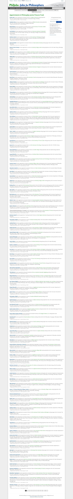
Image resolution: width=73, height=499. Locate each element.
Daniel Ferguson (13, 299)
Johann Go (12, 180)
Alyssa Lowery (13, 368)
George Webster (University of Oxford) (18, 344)
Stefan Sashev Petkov (14, 308)
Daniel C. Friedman (13, 244)
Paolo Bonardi (12, 316)
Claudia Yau (12, 326)
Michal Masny (12, 26)
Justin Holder (12, 241)
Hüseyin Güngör (13, 403)
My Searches (32, 8)
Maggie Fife (12, 412)
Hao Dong (12, 253)
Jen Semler (12, 52)
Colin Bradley (12, 96)
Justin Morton (12, 140)
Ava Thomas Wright (14, 281)
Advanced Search (53, 21)
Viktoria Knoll (12, 335)
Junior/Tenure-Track (32, 10)
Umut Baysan (12, 445)
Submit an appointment (49, 10)
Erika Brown (12, 122)
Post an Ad (23, 8)
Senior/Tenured (24, 10)
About (39, 8)
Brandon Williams (13, 426)
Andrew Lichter (13, 111)
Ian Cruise (12, 249)
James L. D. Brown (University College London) (19, 389)
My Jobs (27, 8)
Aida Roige (12, 416)
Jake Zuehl (12, 189)
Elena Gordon (12, 350)
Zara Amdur (12, 258)
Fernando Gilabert (13, 477)
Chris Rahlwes (12, 116)
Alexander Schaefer (14, 168)
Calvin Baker (12, 158)
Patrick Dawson (13, 71)
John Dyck (12, 450)
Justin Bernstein (13, 135)
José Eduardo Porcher (14, 304)
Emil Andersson (13, 194)
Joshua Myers (12, 126)
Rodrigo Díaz (12, 185)
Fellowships (39, 10)
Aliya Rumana (12, 383)
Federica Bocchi (13, 227)
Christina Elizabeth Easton (15, 393)
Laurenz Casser (13, 163)
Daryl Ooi (11, 66)
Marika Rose (12, 459)
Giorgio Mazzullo (13, 287)
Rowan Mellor (12, 86)
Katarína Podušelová (14, 468)
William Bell (12, 56)
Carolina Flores (13, 223)
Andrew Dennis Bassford (15, 454)
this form (56, 28)
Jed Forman (12, 62)
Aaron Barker (12, 176)
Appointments (12, 8)
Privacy (42, 496)
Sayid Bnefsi (12, 422)
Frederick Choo (13, 22)
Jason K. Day (12, 291)
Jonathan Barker (13, 263)
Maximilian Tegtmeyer (14, 473)
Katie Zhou (12, 77)
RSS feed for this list (53, 34)
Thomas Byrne (13, 92)
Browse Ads (18, 8)
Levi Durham (12, 31)
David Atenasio (13, 440)
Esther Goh (12, 17)
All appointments (18, 10)
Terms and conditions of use (35, 496)
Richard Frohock (13, 321)
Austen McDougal (13, 236)
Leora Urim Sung (13, 330)
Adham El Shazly (13, 81)
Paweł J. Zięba (12, 354)
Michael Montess (13, 275)
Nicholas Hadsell (13, 215)
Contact (43, 8)
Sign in (62, 0)
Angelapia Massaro (14, 101)
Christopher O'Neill (13, 219)
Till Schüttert (12, 272)
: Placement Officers (36, 11)
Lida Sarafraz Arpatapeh (15, 267)
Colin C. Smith (12, 131)
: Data (56, 10)
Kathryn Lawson (13, 37)
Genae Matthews (13, 149)
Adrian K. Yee (12, 200)
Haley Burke (12, 359)
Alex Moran (12, 339)
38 (45, 490)
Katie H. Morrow (13, 205)
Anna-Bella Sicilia (13, 107)
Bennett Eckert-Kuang (14, 47)
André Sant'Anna (13, 463)
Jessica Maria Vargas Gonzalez (16, 313)
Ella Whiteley (12, 378)
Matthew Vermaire (13, 365)
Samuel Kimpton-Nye (14, 232)
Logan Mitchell (13, 154)
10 (42, 490)
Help (36, 8)
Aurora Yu (12, 145)
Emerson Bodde (13, 42)
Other (43, 10)
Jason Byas (12, 171)
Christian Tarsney (13, 484)
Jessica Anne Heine (14, 435)
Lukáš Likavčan (13, 373)
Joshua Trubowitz (13, 430)
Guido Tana (12, 398)
